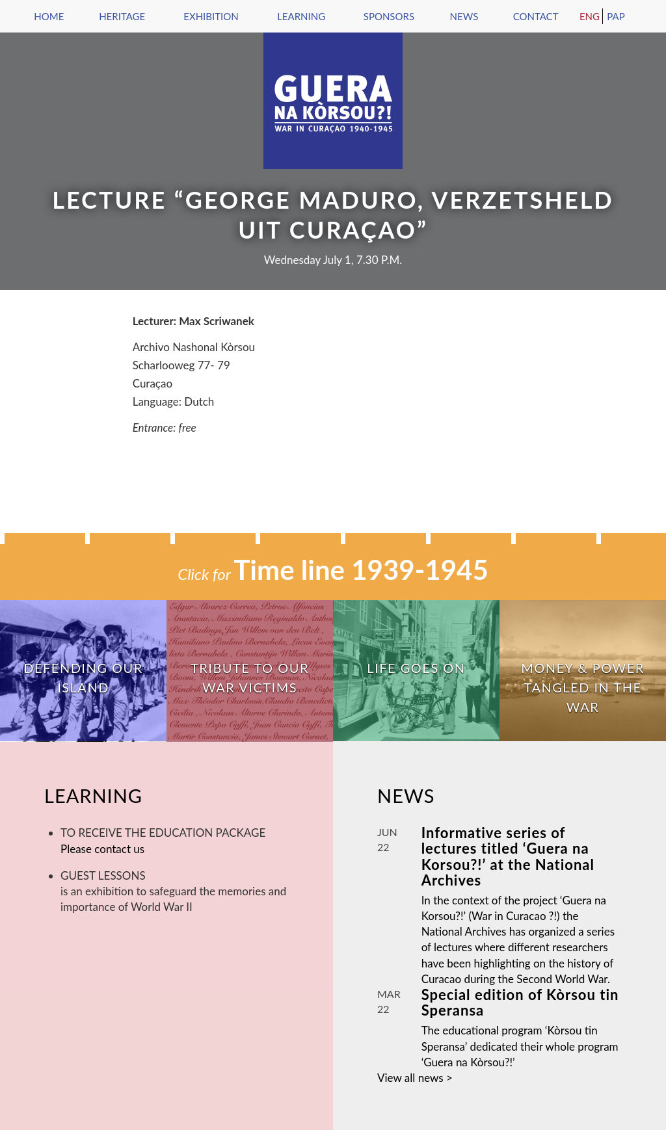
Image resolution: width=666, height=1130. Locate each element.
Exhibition (210, 16)
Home (49, 16)
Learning (301, 16)
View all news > (415, 1077)
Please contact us (102, 849)
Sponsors (389, 16)
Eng (589, 16)
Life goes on (416, 668)
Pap (615, 16)
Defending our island (82, 677)
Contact (536, 16)
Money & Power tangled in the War (583, 687)
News (464, 16)
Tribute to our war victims (250, 677)
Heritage (122, 16)
